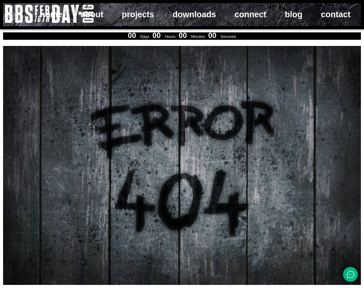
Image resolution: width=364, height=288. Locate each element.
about (92, 14)
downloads (194, 14)
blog (293, 14)
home (51, 14)
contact (335, 14)
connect (250, 14)
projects (138, 14)
